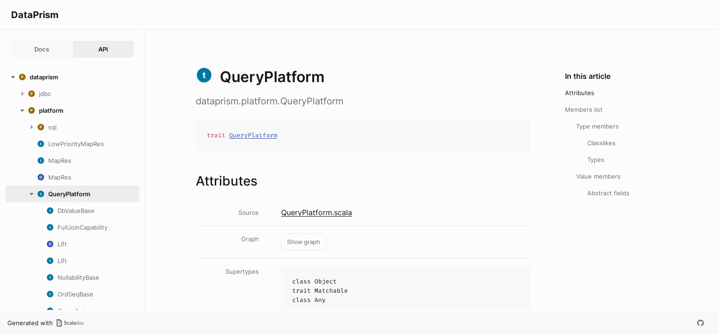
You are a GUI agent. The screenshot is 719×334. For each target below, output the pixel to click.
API (103, 49)
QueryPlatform (253, 135)
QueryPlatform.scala (316, 212)
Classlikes (601, 143)
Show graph (303, 241)
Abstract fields (608, 193)
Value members (598, 176)
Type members (597, 126)
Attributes (579, 92)
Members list (584, 109)
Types (595, 159)
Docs (41, 49)
